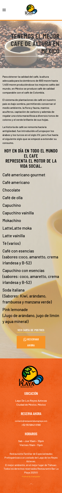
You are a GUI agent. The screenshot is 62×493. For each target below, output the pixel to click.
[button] (4, 10)
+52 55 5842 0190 (31, 424)
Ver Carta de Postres (31, 330)
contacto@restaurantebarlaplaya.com (31, 421)
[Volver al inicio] (31, 10)
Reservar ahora (31, 342)
